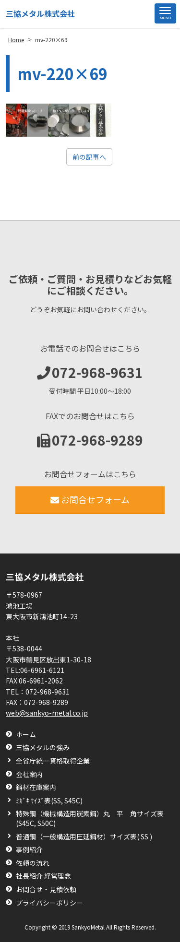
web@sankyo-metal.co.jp (47, 713)
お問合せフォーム (90, 499)
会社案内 (29, 774)
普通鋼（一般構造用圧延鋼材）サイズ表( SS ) (84, 836)
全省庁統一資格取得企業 (53, 760)
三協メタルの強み (43, 747)
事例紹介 (29, 849)
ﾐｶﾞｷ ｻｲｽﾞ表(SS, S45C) (49, 800)
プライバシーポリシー (49, 902)
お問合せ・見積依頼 (46, 889)
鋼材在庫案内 (36, 787)
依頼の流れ (32, 863)
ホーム (26, 734)
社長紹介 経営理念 (43, 876)
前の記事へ (89, 157)
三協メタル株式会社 (40, 13)
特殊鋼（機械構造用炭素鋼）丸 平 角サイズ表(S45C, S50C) (90, 818)
